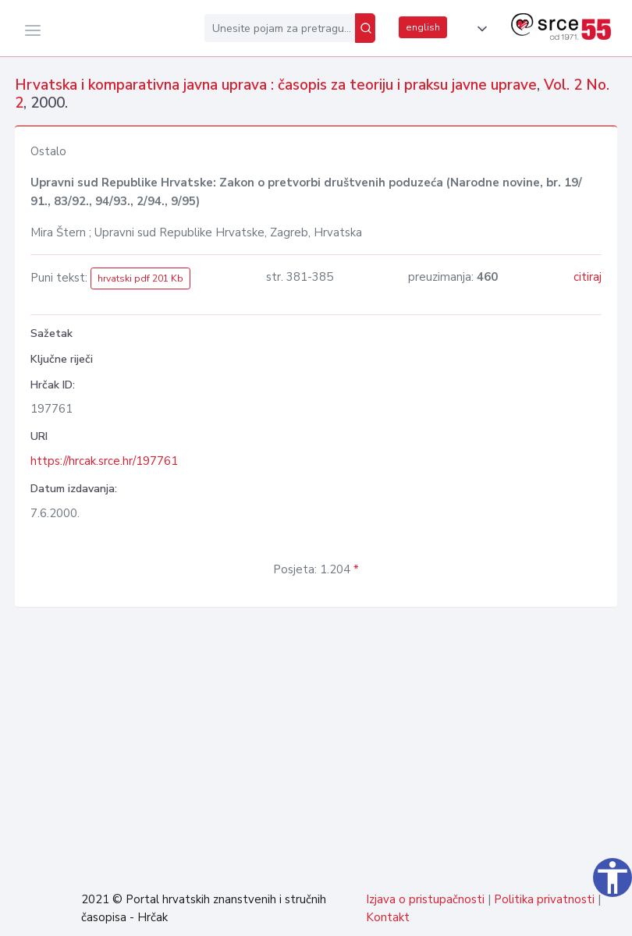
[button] (479, 28)
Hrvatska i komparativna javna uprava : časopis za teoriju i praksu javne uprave (276, 85)
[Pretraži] (365, 28)
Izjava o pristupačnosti (425, 899)
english (423, 27)
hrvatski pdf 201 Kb (140, 278)
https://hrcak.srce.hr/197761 (104, 461)
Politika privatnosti (544, 899)
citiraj (587, 277)
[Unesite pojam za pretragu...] (280, 28)
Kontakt (388, 917)
